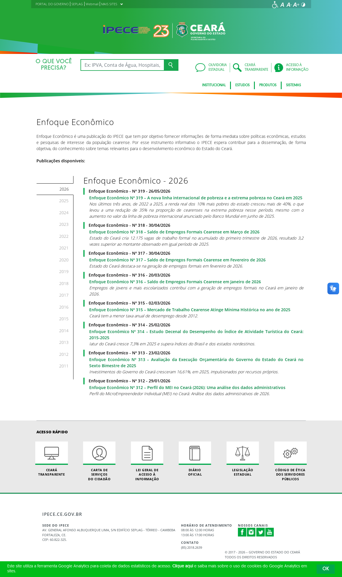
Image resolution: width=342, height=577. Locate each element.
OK (325, 569)
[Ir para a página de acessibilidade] (275, 4)
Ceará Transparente (51, 458)
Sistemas (293, 85)
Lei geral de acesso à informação (147, 461)
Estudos (242, 85)
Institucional (214, 85)
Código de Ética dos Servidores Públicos (290, 461)
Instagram (251, 532)
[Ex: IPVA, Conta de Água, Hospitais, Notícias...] (122, 65)
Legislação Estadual (243, 458)
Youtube (269, 532)
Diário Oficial (195, 458)
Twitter (260, 532)
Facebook (242, 532)
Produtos (267, 85)
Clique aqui (182, 566)
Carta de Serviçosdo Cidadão (99, 461)
